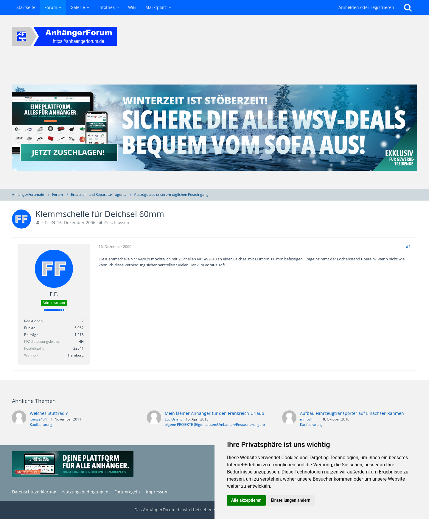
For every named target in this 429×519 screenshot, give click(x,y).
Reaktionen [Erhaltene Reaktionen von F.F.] (33, 320)
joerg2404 (38, 419)
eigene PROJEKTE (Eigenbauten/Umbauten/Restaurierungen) (215, 424)
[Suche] (408, 7)
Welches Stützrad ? (49, 413)
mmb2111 (308, 419)
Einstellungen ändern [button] (290, 500)
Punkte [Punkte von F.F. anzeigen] (29, 327)
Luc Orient (173, 419)
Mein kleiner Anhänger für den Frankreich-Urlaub (214, 413)
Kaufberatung (41, 424)
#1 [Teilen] (408, 246)
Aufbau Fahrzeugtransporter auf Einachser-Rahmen (352, 413)
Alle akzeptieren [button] (246, 500)
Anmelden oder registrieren (366, 7)
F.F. (44, 222)
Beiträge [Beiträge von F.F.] (31, 334)
